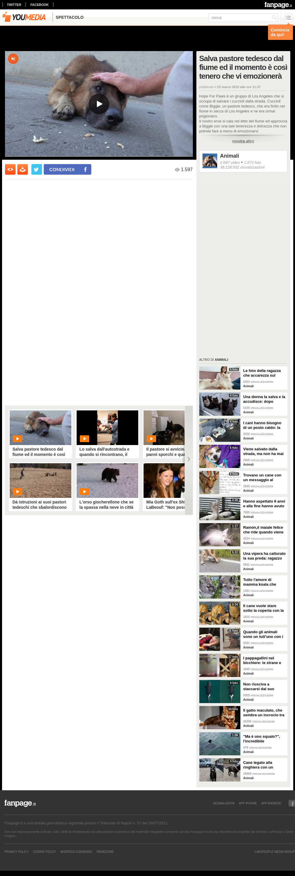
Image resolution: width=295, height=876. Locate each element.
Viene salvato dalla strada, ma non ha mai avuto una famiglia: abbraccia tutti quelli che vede (263, 451)
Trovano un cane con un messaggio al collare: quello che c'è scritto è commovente (263, 477)
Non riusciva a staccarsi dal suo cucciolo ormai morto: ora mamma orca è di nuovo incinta (263, 686)
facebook (39, 4)
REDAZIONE (105, 851)
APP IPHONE (248, 803)
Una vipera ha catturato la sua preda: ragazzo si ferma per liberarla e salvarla (264, 556)
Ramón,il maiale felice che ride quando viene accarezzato (263, 530)
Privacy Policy (16, 851)
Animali (229, 156)
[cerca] (243, 17)
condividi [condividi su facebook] (62, 169)
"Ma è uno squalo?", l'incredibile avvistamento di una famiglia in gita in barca (264, 739)
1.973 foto (252, 162)
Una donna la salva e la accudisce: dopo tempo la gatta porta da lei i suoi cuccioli (264, 399)
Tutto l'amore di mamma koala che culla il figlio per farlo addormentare (262, 582)
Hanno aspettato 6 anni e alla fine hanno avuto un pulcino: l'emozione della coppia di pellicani (264, 503)
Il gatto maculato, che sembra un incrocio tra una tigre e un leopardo (264, 712)
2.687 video (230, 162)
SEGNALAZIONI (224, 803)
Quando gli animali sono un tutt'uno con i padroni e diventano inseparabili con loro (263, 634)
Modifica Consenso (76, 851)
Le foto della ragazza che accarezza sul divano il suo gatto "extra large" (262, 373)
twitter (14, 4)
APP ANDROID (271, 803)
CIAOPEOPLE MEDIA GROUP (274, 851)
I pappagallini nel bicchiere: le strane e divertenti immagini (262, 660)
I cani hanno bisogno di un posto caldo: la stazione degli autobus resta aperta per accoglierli (263, 425)
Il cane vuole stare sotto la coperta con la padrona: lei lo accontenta (263, 608)
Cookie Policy (44, 851)
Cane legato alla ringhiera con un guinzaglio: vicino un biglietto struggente (262, 765)
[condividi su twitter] (36, 169)
